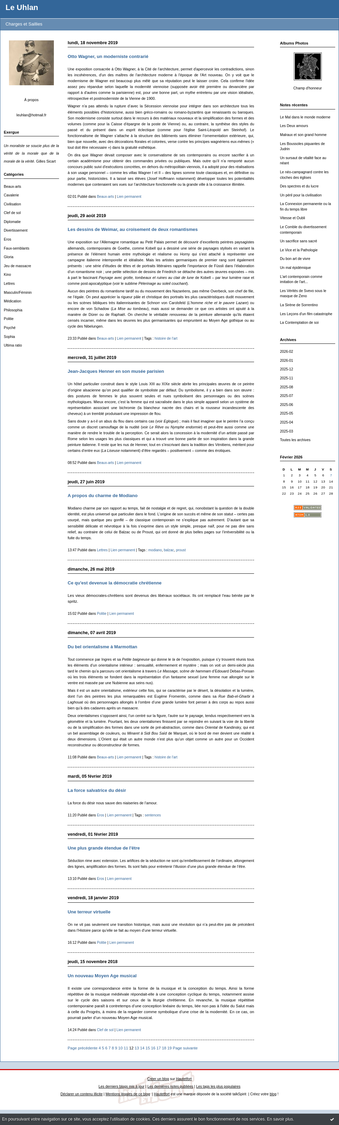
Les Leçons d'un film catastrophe (306, 314)
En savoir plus (280, 1119)
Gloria (8, 257)
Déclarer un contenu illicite (81, 1094)
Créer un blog (158, 1079)
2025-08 (286, 387)
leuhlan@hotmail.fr (32, 115)
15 (148, 1048)
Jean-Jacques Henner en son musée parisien (116, 371)
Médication (12, 301)
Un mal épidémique (295, 268)
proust (181, 550)
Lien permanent (129, 196)
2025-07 (286, 396)
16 (153, 1048)
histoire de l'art (166, 338)
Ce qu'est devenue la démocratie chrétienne (115, 582)
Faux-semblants (16, 248)
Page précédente (83, 1048)
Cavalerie (11, 195)
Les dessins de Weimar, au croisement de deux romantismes (133, 229)
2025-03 (286, 431)
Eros (7, 239)
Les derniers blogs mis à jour (122, 1086)
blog (273, 1094)
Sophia (9, 337)
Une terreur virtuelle (89, 911)
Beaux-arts (12, 186)
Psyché (10, 328)
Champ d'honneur (307, 88)
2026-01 (286, 360)
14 (142, 1048)
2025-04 (286, 422)
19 (169, 1048)
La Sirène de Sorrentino (299, 305)
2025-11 (286, 378)
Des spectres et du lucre (299, 186)
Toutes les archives (295, 440)
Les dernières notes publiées (170, 1086)
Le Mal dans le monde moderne (305, 117)
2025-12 (286, 369)
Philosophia (13, 310)
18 (164, 1048)
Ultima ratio (13, 345)
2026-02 (286, 351)
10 (120, 1048)
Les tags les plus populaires (218, 1086)
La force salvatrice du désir (97, 790)
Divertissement (16, 230)
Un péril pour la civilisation (301, 195)
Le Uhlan (22, 7)
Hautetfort (184, 1079)
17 (158, 1048)
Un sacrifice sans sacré (298, 241)
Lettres (9, 283)
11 (126, 1048)
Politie (8, 319)
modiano (155, 550)
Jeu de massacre (17, 266)
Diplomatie (12, 222)
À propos (31, 100)
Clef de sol (12, 213)
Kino (7, 275)
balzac (169, 550)
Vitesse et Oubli (292, 218)
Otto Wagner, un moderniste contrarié (108, 56)
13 (137, 1048)
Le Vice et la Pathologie (299, 250)
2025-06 (286, 405)
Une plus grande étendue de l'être (104, 848)
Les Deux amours (294, 126)
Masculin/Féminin (18, 292)
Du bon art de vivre (295, 259)
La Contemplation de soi (299, 322)
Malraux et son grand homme (303, 135)
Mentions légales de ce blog (128, 1094)
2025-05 (286, 413)
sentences (153, 815)
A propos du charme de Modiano (102, 495)
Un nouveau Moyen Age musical (102, 975)
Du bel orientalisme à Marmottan (102, 646)
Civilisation (12, 204)
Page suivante (185, 1048)
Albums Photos (294, 43)
